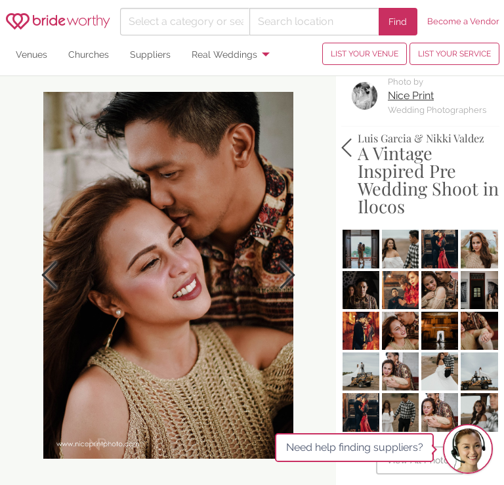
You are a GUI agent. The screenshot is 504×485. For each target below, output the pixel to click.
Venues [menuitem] (31, 54)
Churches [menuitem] (88, 54)
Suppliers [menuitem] (150, 54)
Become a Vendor (463, 21)
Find (397, 21)
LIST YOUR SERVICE (454, 53)
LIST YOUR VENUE (364, 53)
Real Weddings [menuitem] (224, 54)
